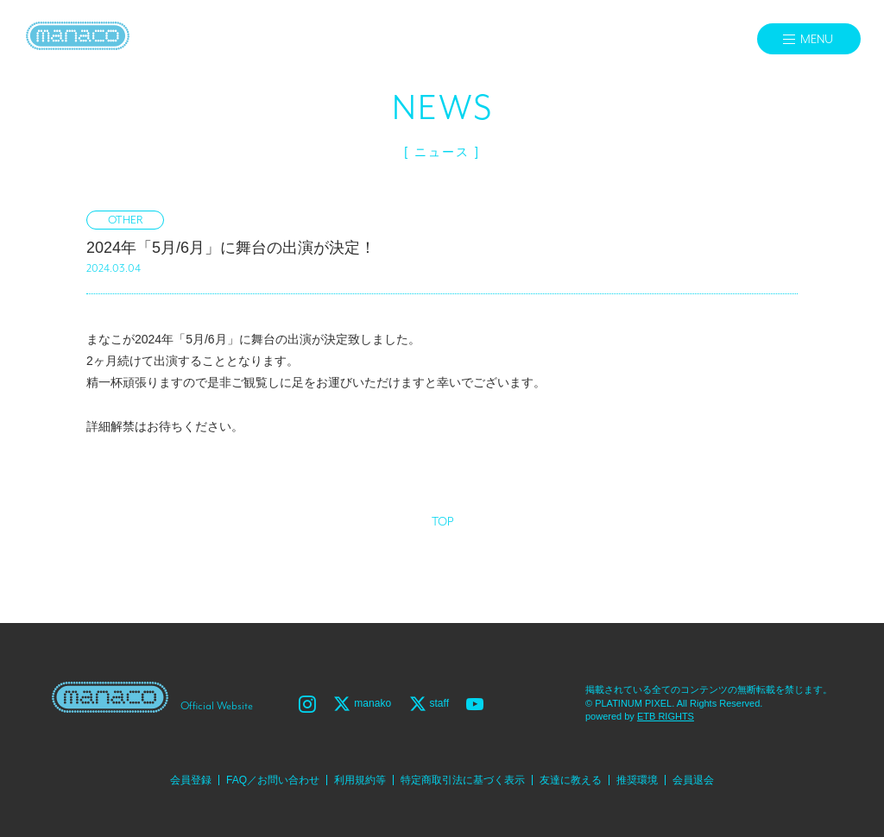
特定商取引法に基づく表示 (463, 780)
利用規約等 (360, 780)
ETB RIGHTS (665, 716)
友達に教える (571, 780)
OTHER (125, 220)
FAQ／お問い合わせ (272, 780)
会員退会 (693, 780)
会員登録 (191, 780)
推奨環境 (637, 780)
